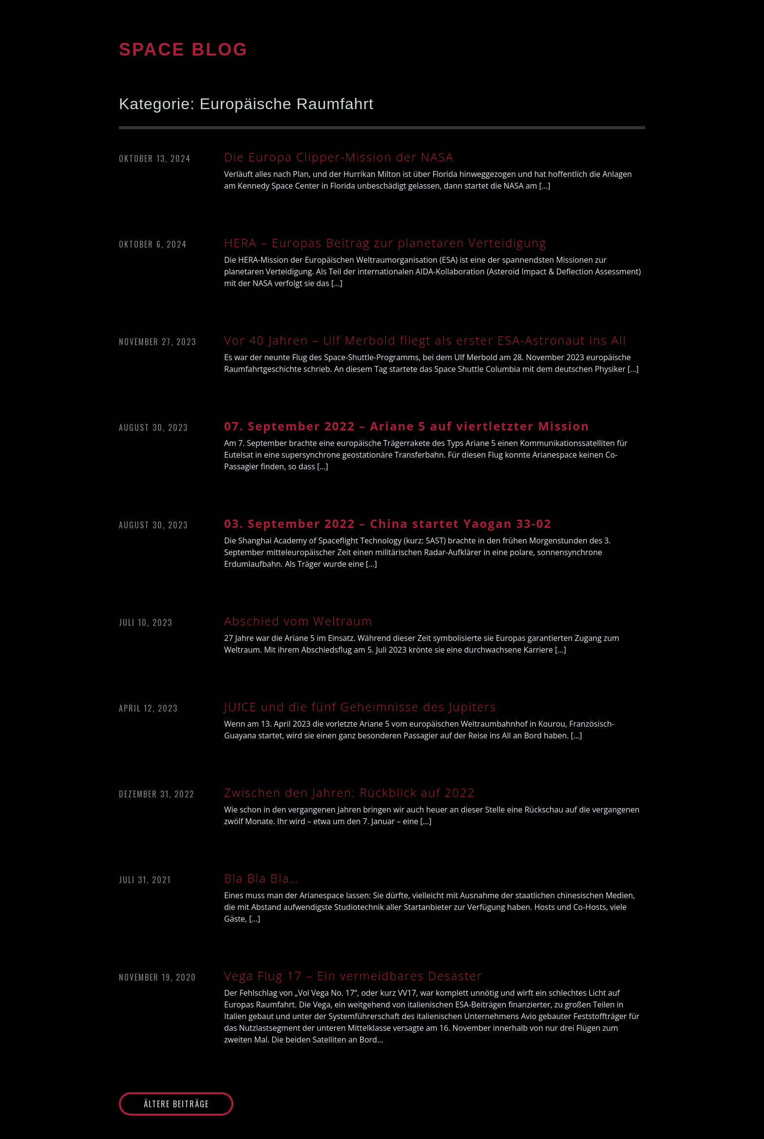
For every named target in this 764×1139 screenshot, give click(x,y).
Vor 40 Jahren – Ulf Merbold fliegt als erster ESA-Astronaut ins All (425, 340)
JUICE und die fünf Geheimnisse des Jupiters (360, 707)
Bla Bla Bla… (261, 878)
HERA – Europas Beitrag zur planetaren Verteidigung (385, 243)
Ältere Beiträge (176, 1104)
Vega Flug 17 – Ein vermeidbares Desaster (353, 976)
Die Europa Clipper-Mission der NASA (339, 157)
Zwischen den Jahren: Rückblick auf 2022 (349, 792)
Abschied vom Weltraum (298, 621)
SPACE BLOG (183, 49)
